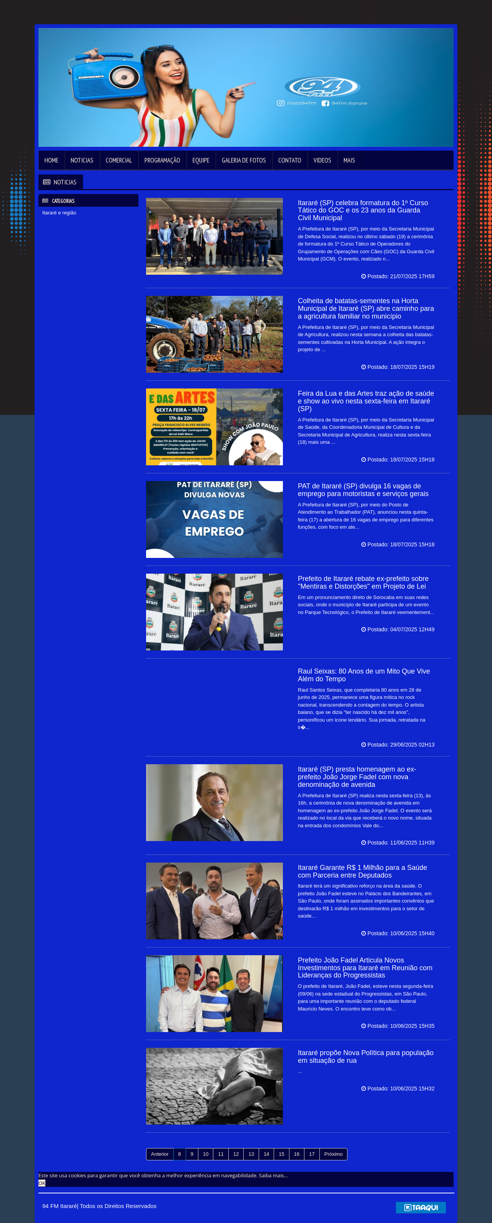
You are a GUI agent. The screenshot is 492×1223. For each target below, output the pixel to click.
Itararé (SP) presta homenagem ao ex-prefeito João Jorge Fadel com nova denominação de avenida (357, 776)
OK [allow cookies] (41, 1183)
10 (205, 1154)
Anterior (160, 1154)
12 (236, 1154)
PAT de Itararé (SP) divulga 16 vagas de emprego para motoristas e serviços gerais (363, 490)
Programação (162, 160)
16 (296, 1154)
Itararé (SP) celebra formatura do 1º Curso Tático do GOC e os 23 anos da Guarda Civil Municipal (363, 210)
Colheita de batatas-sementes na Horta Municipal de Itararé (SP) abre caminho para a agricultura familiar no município (366, 308)
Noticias (82, 160)
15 (281, 1154)
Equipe (201, 160)
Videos (322, 160)
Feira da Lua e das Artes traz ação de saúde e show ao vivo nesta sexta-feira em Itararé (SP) (366, 401)
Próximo (333, 1154)
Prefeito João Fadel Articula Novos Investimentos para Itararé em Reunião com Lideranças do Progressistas (365, 967)
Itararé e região (59, 213)
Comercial (119, 160)
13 (251, 1154)
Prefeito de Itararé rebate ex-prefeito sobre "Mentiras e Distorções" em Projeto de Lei (363, 582)
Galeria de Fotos (244, 160)
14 (266, 1154)
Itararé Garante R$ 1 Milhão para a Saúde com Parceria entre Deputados (362, 871)
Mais (349, 160)
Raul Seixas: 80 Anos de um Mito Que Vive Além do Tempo (364, 675)
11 (220, 1154)
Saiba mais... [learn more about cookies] (273, 1175)
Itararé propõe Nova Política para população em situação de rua (366, 1056)
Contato (289, 160)
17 (311, 1154)
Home (51, 160)
